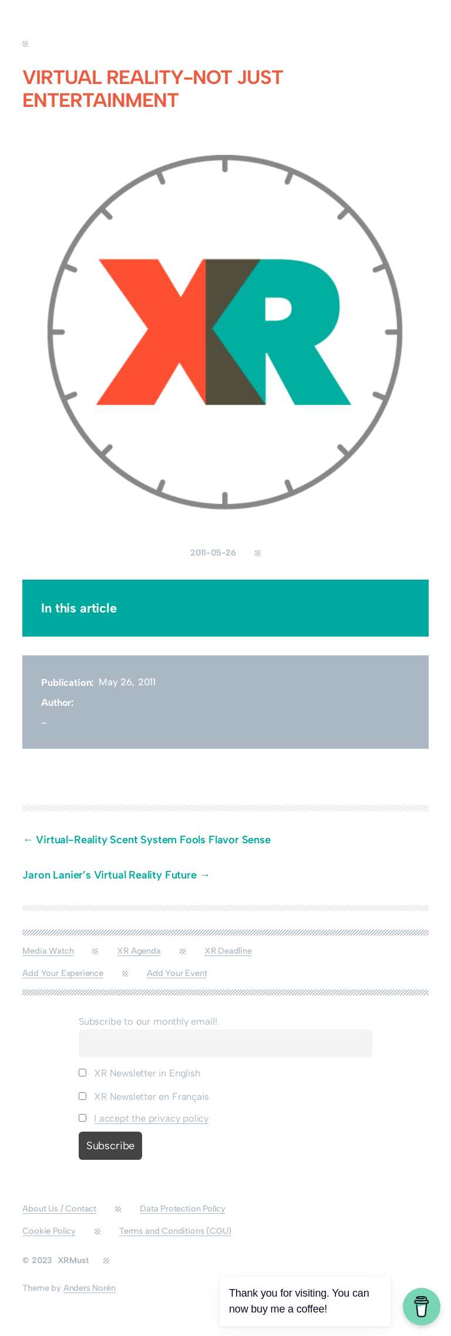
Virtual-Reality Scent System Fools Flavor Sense (154, 839)
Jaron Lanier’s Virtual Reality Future (109, 875)
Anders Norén (89, 1288)
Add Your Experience (62, 973)
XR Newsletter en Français (143, 1096)
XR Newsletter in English (139, 1073)
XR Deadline (228, 950)
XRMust (73, 1260)
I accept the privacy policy (151, 1118)
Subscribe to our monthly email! (148, 1021)
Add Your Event (177, 973)
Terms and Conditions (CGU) (175, 1231)
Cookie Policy (49, 1231)
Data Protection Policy (183, 1208)
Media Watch (47, 950)
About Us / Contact (59, 1208)
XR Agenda (138, 950)
